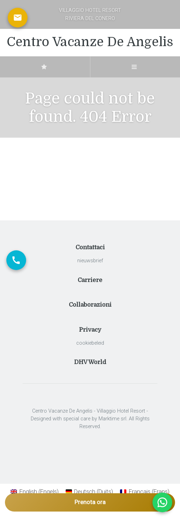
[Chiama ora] (16, 260)
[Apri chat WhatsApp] (162, 502)
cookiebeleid (90, 343)
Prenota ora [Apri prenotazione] (90, 502)
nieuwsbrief (90, 261)
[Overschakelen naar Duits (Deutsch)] (89, 492)
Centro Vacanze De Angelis (90, 42)
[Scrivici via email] (18, 17)
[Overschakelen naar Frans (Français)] (144, 492)
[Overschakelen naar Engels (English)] (34, 492)
